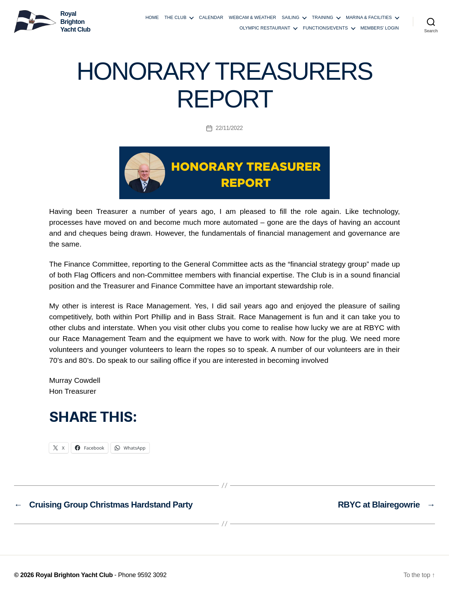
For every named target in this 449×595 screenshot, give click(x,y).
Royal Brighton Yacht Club (74, 574)
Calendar (211, 17)
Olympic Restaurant (265, 28)
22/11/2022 (229, 128)
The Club (176, 17)
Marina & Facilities (369, 17)
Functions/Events (325, 28)
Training (322, 17)
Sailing (290, 17)
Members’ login (380, 28)
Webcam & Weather (252, 17)
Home (152, 17)
